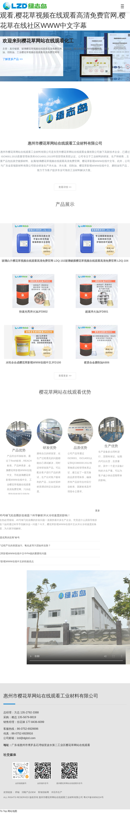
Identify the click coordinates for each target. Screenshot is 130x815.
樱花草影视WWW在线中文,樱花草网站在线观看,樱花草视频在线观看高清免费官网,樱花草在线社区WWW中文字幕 (64, 15)
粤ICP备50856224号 (93, 799)
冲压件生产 (56, 794)
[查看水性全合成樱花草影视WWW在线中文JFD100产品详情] (33, 365)
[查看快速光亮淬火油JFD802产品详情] (33, 314)
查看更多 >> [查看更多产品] (65, 383)
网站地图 (12, 813)
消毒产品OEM (29, 794)
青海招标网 (43, 794)
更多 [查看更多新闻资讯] (45, 512)
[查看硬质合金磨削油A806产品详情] (97, 365)
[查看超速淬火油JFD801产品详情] (97, 314)
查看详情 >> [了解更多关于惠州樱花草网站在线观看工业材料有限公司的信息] (65, 194)
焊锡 (17, 794)
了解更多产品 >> (13, 59)
